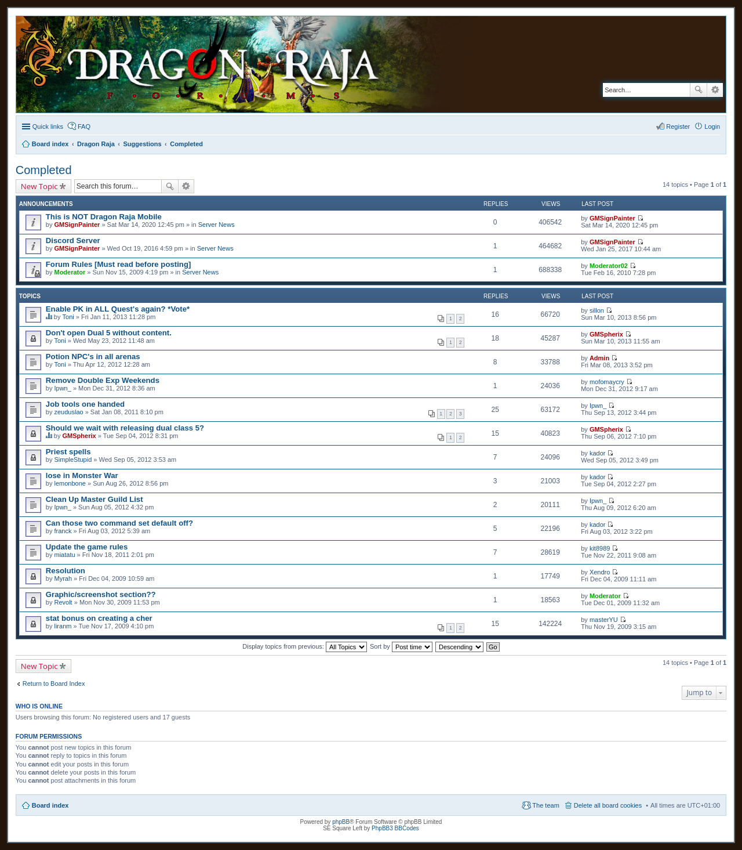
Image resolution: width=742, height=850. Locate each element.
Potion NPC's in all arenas (93, 356)
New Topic (39, 186)
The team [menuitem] (545, 805)
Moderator (69, 272)
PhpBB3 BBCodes (395, 828)
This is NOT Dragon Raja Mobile (104, 216)
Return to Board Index (54, 683)
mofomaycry (607, 381)
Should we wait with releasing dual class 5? (125, 428)
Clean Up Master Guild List (94, 499)
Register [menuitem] (678, 126)
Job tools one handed (85, 404)
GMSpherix (606, 334)
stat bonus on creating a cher (99, 618)
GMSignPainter (77, 224)
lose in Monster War (82, 475)
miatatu (64, 554)
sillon (597, 310)
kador (598, 453)
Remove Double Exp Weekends (102, 380)
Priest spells (68, 451)
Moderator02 (609, 265)
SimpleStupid (73, 459)
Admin (599, 358)
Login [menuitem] (712, 126)
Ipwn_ (62, 388)
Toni (68, 316)
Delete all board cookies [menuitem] (608, 805)
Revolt (63, 602)
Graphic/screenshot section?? (101, 594)
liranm (62, 626)
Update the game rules (87, 546)
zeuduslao (68, 411)
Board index (50, 805)
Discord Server (73, 240)
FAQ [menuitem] (84, 126)
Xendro (600, 572)
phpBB (341, 822)
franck (62, 530)
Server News (216, 224)
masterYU (604, 619)
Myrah (63, 578)
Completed (44, 170)
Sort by (401, 646)
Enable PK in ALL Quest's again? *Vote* (118, 309)
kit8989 (600, 548)
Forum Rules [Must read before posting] (118, 264)
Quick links (47, 126)
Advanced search (715, 90)
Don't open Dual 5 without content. (109, 332)
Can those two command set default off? (119, 523)
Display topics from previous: (304, 646)
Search (698, 90)
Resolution (65, 570)
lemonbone (69, 483)
